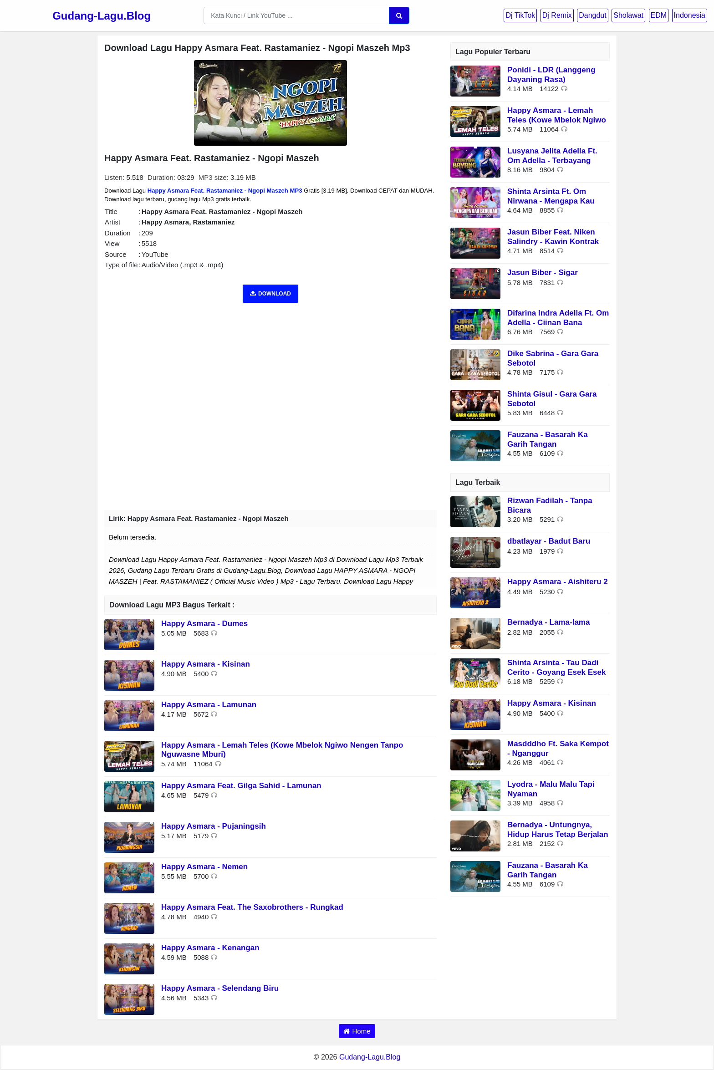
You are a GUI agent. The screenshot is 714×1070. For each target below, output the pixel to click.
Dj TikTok (520, 15)
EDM (659, 15)
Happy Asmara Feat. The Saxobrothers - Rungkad (252, 907)
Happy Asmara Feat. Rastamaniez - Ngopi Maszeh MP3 (225, 190)
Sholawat (628, 15)
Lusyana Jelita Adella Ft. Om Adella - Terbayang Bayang (552, 160)
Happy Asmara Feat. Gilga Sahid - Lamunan (241, 785)
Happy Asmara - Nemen (204, 866)
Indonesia (689, 15)
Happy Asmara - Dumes (204, 623)
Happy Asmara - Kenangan (210, 947)
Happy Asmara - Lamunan (208, 704)
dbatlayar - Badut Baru (548, 541)
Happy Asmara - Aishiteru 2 (557, 581)
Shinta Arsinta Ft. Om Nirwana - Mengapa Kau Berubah (551, 200)
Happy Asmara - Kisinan (205, 664)
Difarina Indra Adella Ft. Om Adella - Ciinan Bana (558, 317)
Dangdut (593, 15)
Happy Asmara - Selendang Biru (220, 988)
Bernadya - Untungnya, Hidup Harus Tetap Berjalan (557, 829)
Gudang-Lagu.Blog (101, 16)
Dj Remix (557, 15)
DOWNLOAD (270, 293)
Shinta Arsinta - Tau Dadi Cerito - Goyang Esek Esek (556, 667)
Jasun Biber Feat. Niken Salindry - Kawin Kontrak (553, 236)
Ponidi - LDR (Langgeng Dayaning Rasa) (551, 74)
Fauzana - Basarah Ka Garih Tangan (547, 439)
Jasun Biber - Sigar (542, 272)
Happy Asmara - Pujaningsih (213, 826)
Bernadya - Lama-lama (548, 622)
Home (361, 1031)
